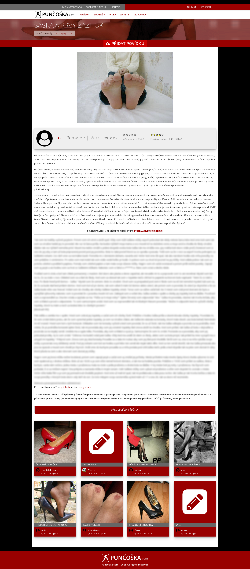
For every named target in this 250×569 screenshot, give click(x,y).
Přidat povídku (127, 43)
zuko (58, 138)
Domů (39, 33)
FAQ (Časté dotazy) (72, 7)
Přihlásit (191, 7)
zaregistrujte (84, 387)
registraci (156, 230)
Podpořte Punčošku (96, 7)
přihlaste (66, 387)
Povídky (85, 14)
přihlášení (141, 230)
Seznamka (139, 14)
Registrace (206, 7)
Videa (112, 14)
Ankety (124, 14)
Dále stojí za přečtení (125, 409)
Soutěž (99, 14)
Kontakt (116, 7)
